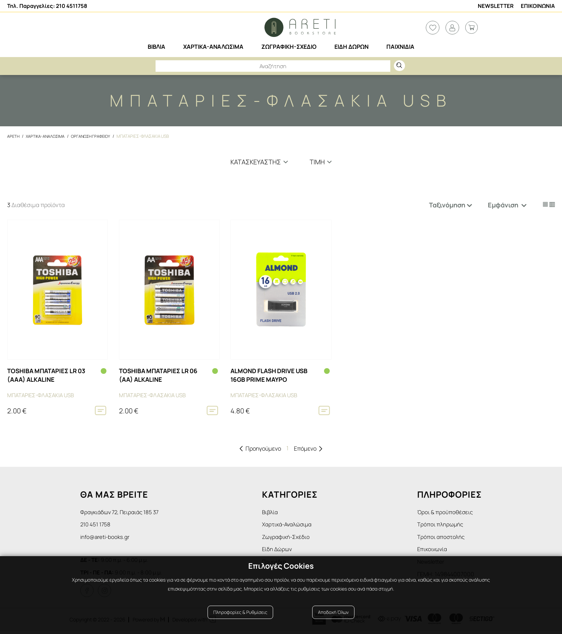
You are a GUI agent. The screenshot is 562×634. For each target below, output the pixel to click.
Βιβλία (273, 512)
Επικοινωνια (538, 6)
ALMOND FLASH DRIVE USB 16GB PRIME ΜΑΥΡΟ (272, 375)
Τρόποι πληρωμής (440, 525)
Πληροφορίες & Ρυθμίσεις (240, 617)
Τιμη (317, 162)
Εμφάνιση (504, 205)
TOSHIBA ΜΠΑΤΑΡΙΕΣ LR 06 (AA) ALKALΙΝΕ (161, 375)
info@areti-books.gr (106, 538)
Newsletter (496, 6)
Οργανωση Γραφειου (95, 136)
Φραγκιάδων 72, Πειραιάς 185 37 (121, 512)
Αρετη (13, 136)
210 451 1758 (95, 525)
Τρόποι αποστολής (441, 538)
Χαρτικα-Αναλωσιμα (47, 136)
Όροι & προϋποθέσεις (445, 512)
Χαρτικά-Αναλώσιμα (291, 525)
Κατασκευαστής (255, 162)
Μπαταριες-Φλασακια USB (149, 136)
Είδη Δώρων (280, 551)
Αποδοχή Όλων (333, 617)
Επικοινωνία (433, 551)
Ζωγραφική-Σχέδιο (290, 538)
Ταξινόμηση (447, 205)
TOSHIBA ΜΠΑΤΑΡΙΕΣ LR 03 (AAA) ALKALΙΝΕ (49, 375)
